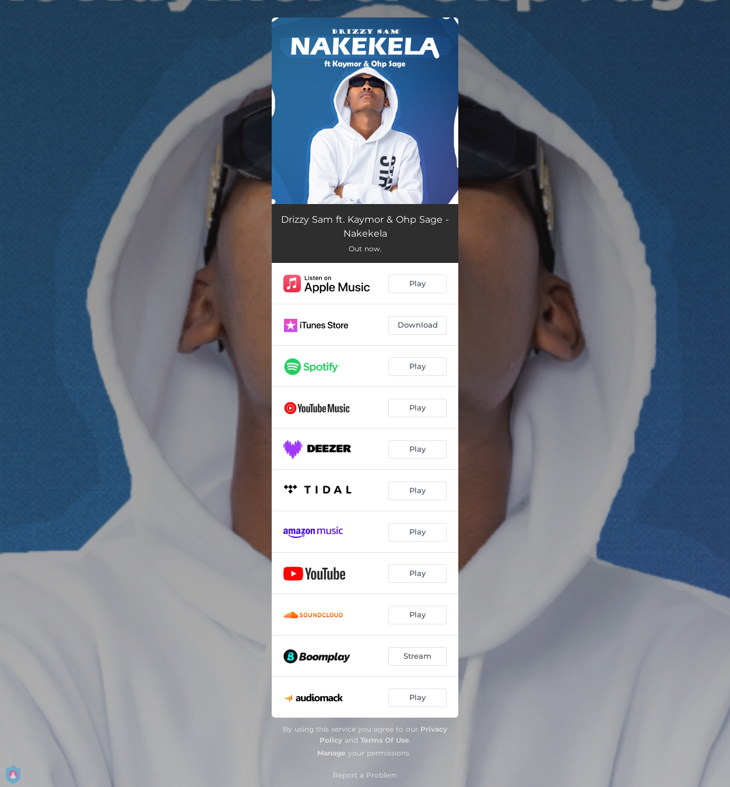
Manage (331, 753)
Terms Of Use (384, 740)
